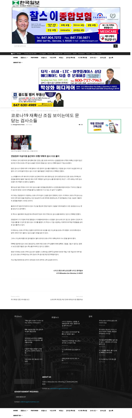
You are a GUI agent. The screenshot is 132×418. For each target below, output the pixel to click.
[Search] (115, 46)
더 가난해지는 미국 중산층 (107, 359)
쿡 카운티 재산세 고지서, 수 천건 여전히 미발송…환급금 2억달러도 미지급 (108, 331)
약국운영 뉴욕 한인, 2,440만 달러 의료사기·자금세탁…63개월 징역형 (34, 340)
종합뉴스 (18, 111)
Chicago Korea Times (18, 124)
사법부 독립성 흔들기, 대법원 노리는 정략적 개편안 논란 (33, 351)
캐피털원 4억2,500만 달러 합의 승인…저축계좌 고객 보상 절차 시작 (108, 342)
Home (12, 111)
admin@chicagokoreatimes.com (61, 388)
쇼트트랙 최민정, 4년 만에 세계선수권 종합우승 (66, 299)
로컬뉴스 (25, 111)
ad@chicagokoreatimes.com (29, 402)
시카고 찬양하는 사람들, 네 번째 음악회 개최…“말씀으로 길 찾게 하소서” (71, 323)
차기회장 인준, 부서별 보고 (20, 299)
